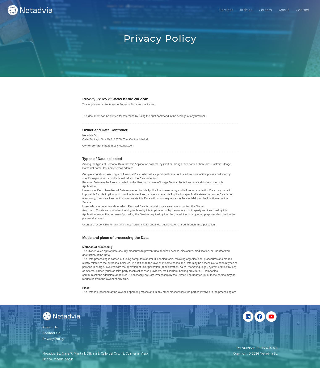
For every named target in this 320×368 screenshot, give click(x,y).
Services (226, 10)
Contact (302, 10)
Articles (246, 10)
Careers (265, 10)
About (283, 10)
